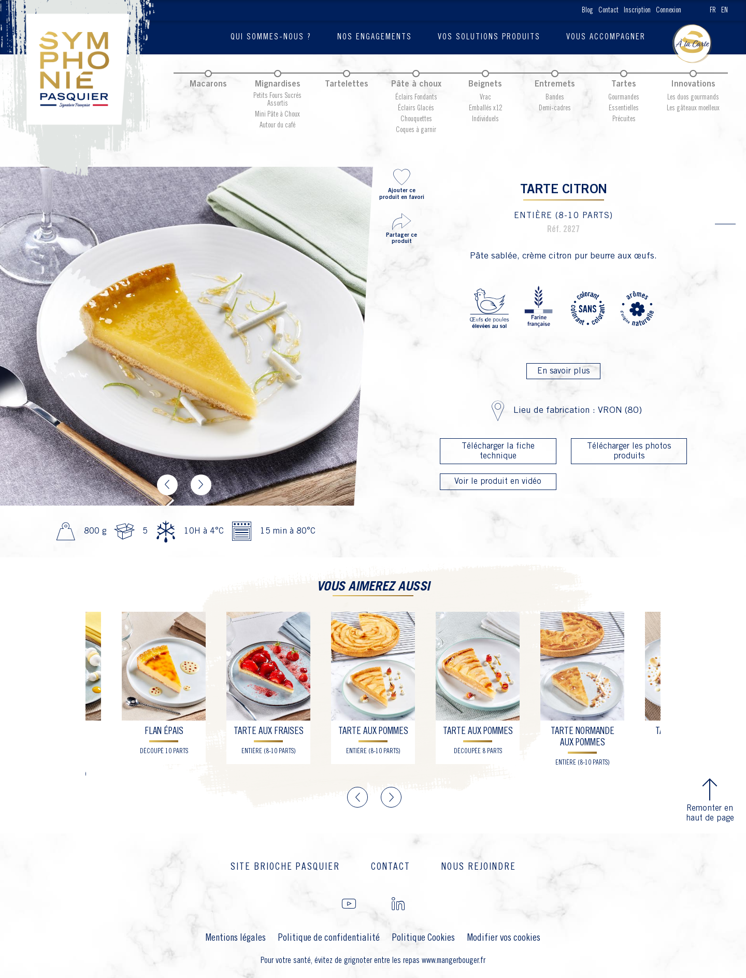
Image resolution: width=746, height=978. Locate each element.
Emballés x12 (485, 108)
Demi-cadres (555, 108)
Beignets (485, 84)
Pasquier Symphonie (80, 88)
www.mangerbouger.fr (453, 961)
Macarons (208, 84)
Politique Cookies (423, 937)
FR (713, 10)
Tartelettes (346, 84)
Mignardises (277, 84)
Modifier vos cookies (503, 937)
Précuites (624, 119)
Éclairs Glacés (416, 108)
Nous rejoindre (478, 866)
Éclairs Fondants (416, 97)
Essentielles (624, 108)
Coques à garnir (416, 130)
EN (724, 10)
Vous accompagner (605, 37)
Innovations (693, 84)
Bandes (555, 97)
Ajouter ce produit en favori (401, 183)
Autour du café (277, 125)
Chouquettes (416, 119)
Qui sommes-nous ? (271, 37)
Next (201, 484)
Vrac (485, 97)
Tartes (623, 84)
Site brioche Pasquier (285, 866)
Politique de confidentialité (329, 937)
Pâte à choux (416, 84)
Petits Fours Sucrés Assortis (277, 100)
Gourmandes (623, 97)
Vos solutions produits (489, 37)
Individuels (485, 119)
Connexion (668, 10)
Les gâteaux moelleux (693, 108)
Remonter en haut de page (710, 799)
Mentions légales (236, 937)
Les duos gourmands (693, 97)
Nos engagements (374, 37)
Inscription (637, 10)
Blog (587, 10)
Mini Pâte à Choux (277, 114)
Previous (167, 484)
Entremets (555, 84)
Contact (608, 10)
